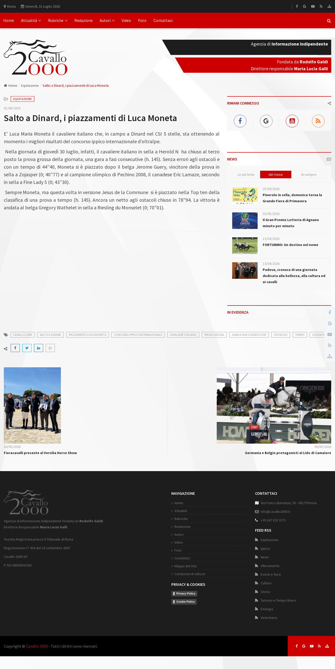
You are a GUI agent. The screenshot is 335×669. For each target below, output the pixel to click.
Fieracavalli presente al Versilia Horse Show (40, 452)
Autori (107, 20)
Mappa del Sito (185, 566)
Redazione (83, 20)
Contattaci (163, 20)
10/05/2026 (12, 446)
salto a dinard (50, 335)
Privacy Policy (185, 593)
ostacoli (281, 335)
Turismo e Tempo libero (278, 600)
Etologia (267, 609)
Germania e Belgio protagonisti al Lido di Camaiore (288, 452)
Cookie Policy (185, 601)
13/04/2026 (271, 263)
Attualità (31, 20)
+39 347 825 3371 (273, 520)
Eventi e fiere (271, 574)
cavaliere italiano (183, 335)
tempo (300, 335)
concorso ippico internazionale (138, 335)
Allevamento (270, 565)
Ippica (265, 548)
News (265, 557)
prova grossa (214, 335)
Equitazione (30, 85)
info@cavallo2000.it (275, 511)
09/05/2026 (322, 446)
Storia (265, 591)
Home (8, 20)
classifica (319, 335)
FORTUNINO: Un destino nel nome (290, 244)
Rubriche (57, 20)
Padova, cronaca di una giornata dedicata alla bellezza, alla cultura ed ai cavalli (294, 275)
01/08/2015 (12, 108)
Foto (142, 20)
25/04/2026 (271, 188)
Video (126, 20)
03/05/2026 (271, 213)
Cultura (266, 583)
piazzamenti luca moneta (87, 335)
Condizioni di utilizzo (189, 574)
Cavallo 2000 (37, 646)
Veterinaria (269, 617)
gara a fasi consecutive (249, 335)
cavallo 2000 (22, 335)
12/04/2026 (271, 238)
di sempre (308, 174)
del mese (276, 174)
